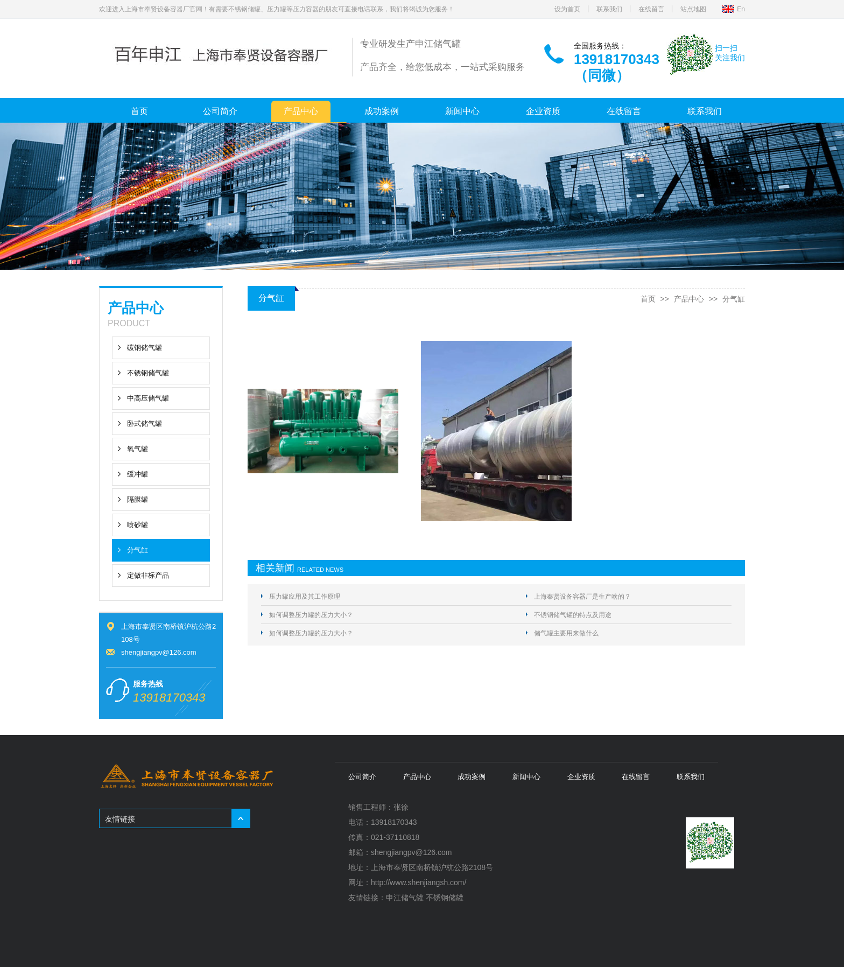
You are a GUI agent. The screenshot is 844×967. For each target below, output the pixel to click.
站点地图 (693, 9)
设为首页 (567, 9)
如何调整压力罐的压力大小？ (311, 615)
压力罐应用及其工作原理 (304, 596)
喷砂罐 (137, 525)
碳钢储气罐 (144, 348)
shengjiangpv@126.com (158, 652)
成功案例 (381, 111)
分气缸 (137, 550)
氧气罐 (137, 449)
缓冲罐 (137, 474)
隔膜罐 (137, 499)
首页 (139, 111)
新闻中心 (462, 111)
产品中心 (301, 111)
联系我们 (609, 9)
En (741, 9)
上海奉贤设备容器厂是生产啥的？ (582, 596)
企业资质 (543, 111)
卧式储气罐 (144, 423)
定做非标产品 (148, 575)
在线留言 (651, 9)
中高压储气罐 (148, 398)
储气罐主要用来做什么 (566, 633)
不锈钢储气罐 (148, 373)
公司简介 (220, 111)
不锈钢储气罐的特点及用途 (572, 615)
